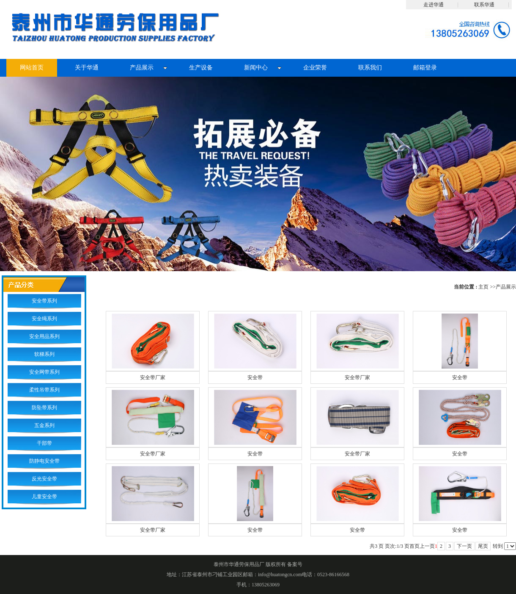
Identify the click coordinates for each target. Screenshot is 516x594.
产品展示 (506, 287)
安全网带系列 (44, 372)
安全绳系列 (44, 319)
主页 (483, 287)
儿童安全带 (44, 497)
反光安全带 (44, 479)
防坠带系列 (44, 408)
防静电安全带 (44, 461)
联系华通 (484, 5)
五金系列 (44, 425)
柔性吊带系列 (44, 390)
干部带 (44, 443)
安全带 (255, 377)
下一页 (464, 546)
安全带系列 (44, 301)
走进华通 (433, 5)
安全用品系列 (44, 336)
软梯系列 (44, 354)
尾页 (483, 546)
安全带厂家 (152, 377)
